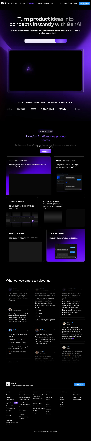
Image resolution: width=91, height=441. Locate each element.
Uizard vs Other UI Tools (12, 422)
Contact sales (68, 3)
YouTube (62, 406)
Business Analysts (37, 403)
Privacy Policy (76, 394)
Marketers (35, 401)
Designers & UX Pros (38, 398)
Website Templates (24, 399)
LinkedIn (62, 399)
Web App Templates (24, 402)
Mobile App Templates (24, 397)
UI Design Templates (24, 394)
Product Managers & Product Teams (38, 395)
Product (8, 394)
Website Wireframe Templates (24, 417)
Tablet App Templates (24, 404)
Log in (75, 3)
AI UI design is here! (47, 131)
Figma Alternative (10, 425)
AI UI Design (9, 397)
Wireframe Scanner (10, 408)
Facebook (62, 394)
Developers (35, 410)
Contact (48, 399)
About (47, 402)
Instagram (62, 402)
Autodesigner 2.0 (12, 402)
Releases (48, 413)
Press (47, 411)
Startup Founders (37, 405)
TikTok (61, 404)
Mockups (8, 417)
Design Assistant (10, 399)
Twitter (61, 397)
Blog (47, 394)
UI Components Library (25, 406)
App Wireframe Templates (23, 413)
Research (48, 409)
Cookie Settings (77, 399)
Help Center (49, 397)
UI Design (8, 410)
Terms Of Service (77, 397)
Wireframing (9, 415)
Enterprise (35, 413)
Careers (48, 406)
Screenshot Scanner (11, 405)
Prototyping (9, 420)
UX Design (8, 413)
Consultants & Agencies (39, 408)
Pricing (60, 3)
